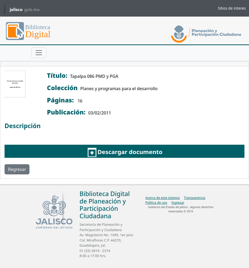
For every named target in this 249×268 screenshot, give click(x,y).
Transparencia (194, 198)
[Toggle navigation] (38, 52)
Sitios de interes (232, 8)
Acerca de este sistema (162, 198)
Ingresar (177, 202)
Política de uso (156, 202)
